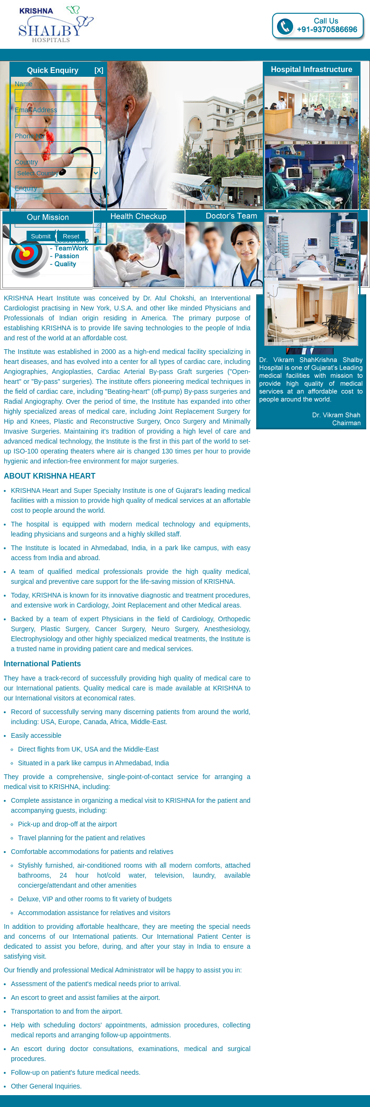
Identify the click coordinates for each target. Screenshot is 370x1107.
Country (26, 162)
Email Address (36, 110)
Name (23, 84)
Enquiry (26, 188)
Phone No (29, 136)
